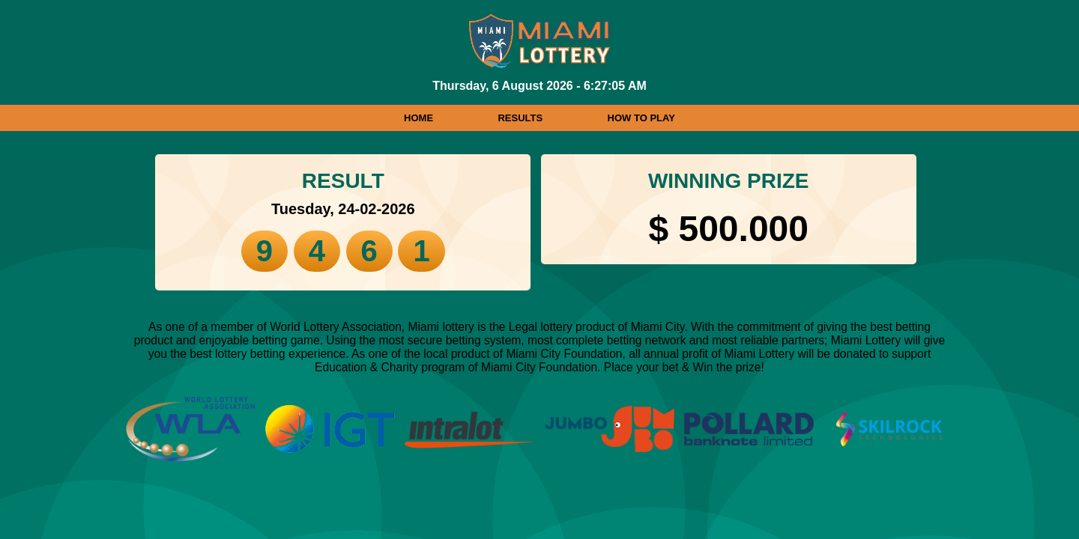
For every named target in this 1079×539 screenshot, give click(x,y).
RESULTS (520, 118)
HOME (418, 118)
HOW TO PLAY (641, 118)
